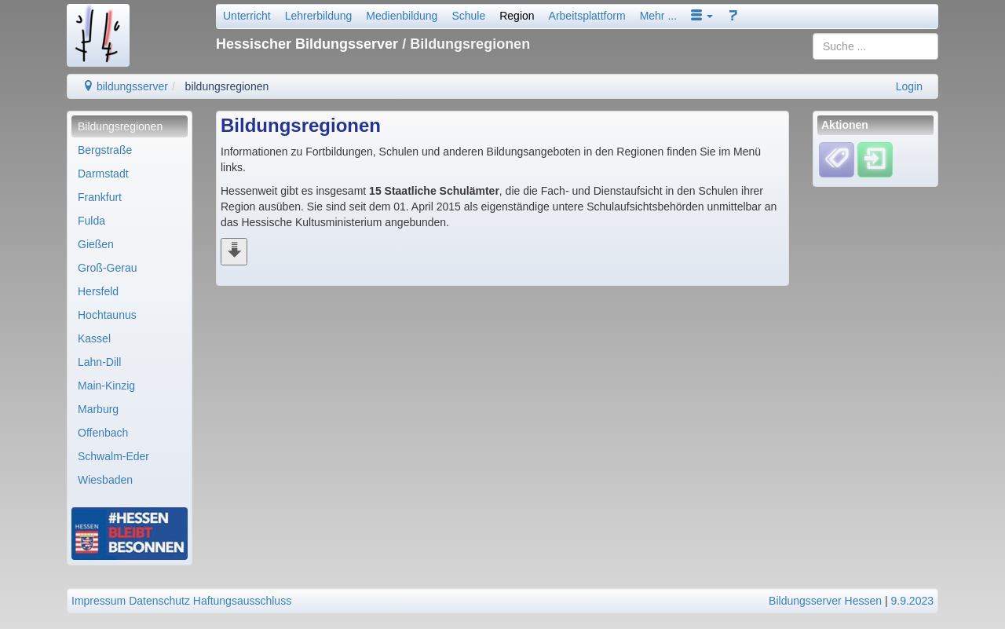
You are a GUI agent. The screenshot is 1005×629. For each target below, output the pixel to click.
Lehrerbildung (319, 15)
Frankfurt (100, 197)
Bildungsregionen (120, 126)
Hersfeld (98, 291)
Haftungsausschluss (242, 600)
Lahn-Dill (99, 362)
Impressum (98, 600)
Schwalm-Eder (113, 456)
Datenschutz (159, 600)
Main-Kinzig (106, 385)
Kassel (94, 338)
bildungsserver (125, 86)
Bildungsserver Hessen (825, 600)
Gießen (96, 244)
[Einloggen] (875, 159)
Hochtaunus (107, 315)
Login (909, 86)
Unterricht (247, 15)
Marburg (98, 409)
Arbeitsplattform (587, 15)
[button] (702, 16)
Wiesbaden (105, 480)
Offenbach (103, 432)
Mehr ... (658, 15)
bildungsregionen (227, 86)
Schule (468, 15)
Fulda (91, 220)
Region (516, 15)
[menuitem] (129, 126)
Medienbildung (401, 15)
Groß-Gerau (107, 267)
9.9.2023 (912, 600)
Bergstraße (105, 150)
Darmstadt (103, 173)
